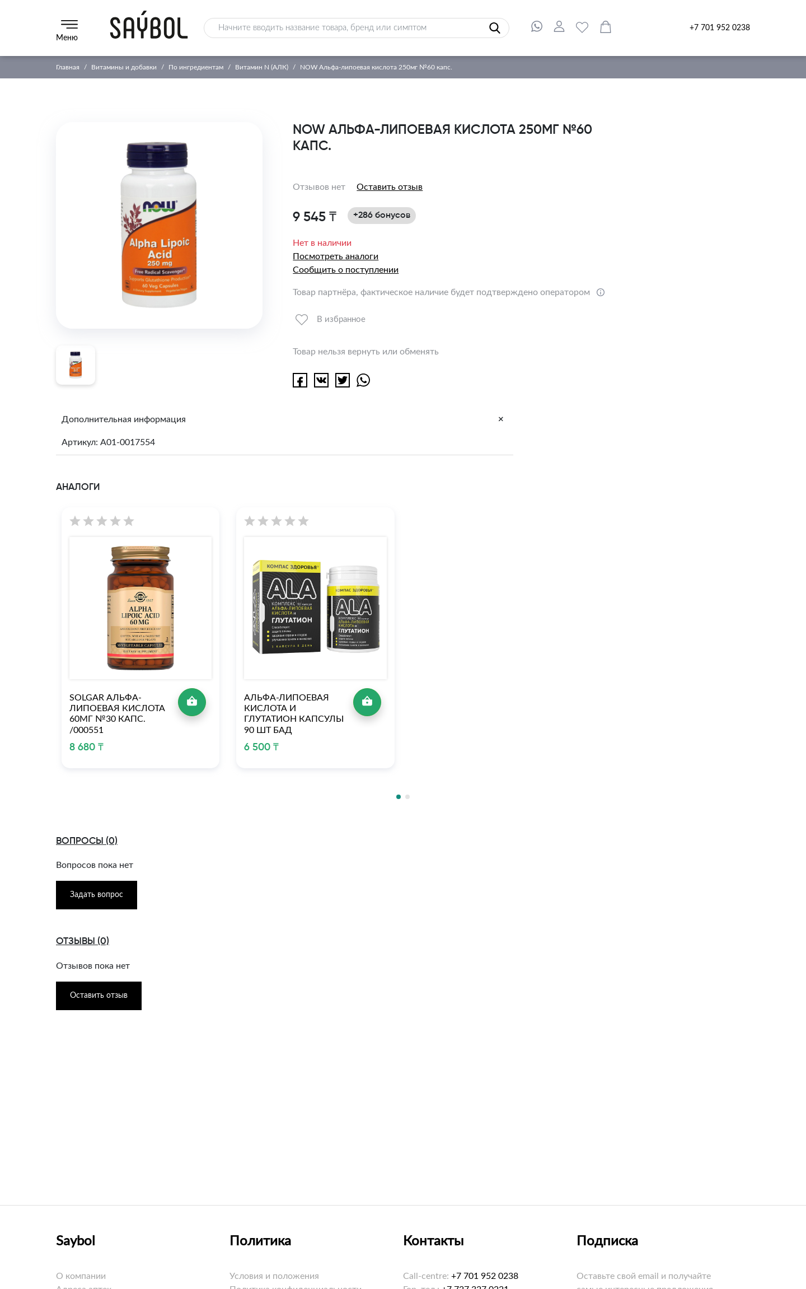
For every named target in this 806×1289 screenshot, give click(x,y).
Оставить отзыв (390, 187)
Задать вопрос (96, 895)
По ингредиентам (195, 67)
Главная (67, 67)
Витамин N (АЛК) (261, 67)
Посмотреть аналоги (335, 256)
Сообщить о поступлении (346, 269)
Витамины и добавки (124, 67)
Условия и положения (274, 1276)
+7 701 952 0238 (720, 28)
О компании (81, 1276)
